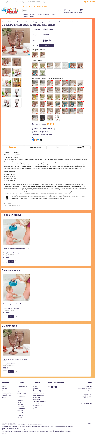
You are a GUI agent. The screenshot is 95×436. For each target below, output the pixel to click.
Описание (12, 147)
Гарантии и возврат (28, 16)
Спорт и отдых (22, 393)
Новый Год (21, 413)
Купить (47, 45)
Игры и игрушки (22, 386)
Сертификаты (6, 395)
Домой (4, 386)
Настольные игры (23, 389)
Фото (57, 147)
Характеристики (35, 147)
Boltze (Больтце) (48, 29)
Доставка (32, 14)
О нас (53, 14)
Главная (25, 14)
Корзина (81, 11)
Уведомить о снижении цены (42, 135)
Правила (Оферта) (38, 391)
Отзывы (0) (79, 147)
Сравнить (76, 11)
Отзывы (4, 397)
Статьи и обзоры (7, 393)
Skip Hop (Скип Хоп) (13, 253)
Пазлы (19, 391)
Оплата (39, 14)
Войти (65, 11)
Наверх (89, 423)
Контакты (46, 14)
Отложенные (70, 11)
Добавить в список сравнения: (42, 129)
